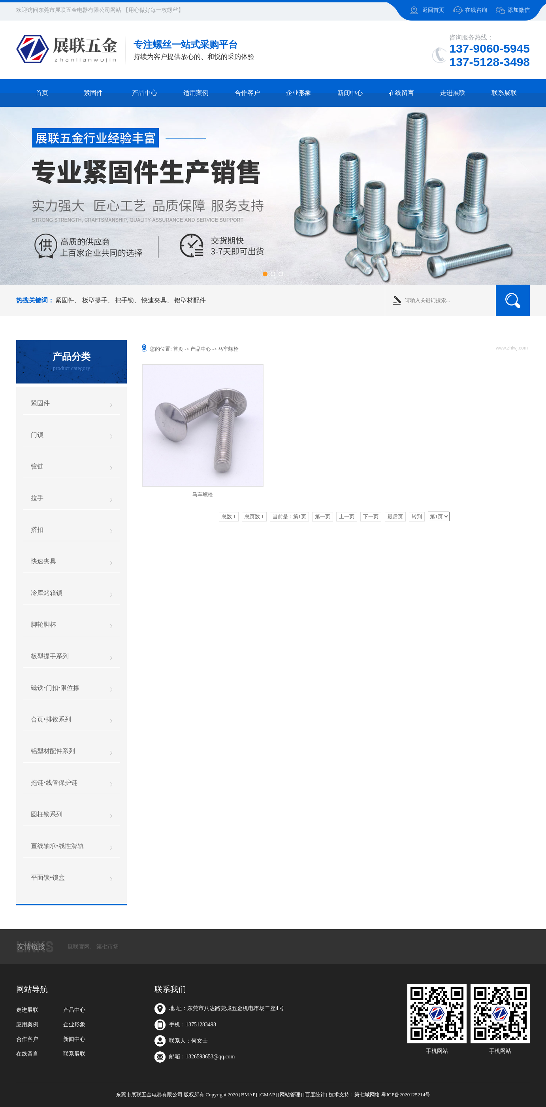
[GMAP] (267, 1095)
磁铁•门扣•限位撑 (55, 687)
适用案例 (196, 92)
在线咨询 (476, 10)
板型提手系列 (50, 656)
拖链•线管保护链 (54, 782)
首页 (42, 92)
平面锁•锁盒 (48, 877)
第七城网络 (367, 1095)
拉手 (37, 498)
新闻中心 (350, 92)
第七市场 (107, 947)
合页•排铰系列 (51, 719)
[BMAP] (248, 1095)
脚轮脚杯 (43, 624)
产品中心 (144, 92)
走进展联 (452, 92)
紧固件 (93, 92)
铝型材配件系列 (53, 751)
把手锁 (124, 300)
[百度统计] (315, 1095)
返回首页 (433, 10)
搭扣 (37, 529)
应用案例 (27, 1025)
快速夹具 (154, 300)
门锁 (37, 434)
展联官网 (79, 947)
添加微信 (519, 10)
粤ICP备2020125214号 (405, 1095)
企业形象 (298, 92)
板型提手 (94, 300)
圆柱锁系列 (46, 814)
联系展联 (504, 92)
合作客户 (247, 92)
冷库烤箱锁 (46, 592)
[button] (265, 274)
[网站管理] (290, 1095)
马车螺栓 (228, 349)
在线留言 (401, 92)
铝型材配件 (190, 300)
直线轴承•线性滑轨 (57, 846)
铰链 (37, 466)
